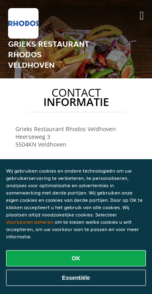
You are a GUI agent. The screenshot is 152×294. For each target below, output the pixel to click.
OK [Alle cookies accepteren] (76, 258)
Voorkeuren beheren (30, 222)
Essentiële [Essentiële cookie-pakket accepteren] (76, 278)
